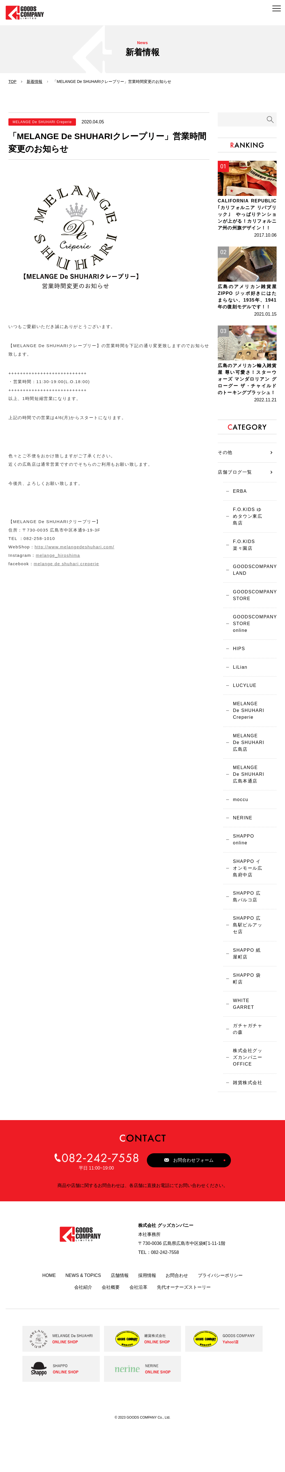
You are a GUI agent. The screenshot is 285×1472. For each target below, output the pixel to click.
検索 (270, 119)
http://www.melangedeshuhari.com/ (74, 546)
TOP (12, 81)
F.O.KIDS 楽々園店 (247, 576)
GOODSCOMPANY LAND (252, 602)
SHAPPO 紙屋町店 (246, 992)
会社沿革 (138, 1332)
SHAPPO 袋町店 (246, 1018)
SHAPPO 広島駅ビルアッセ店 (247, 965)
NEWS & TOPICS (83, 1321)
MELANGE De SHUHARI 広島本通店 (247, 810)
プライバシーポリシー (220, 1321)
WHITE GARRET (241, 1044)
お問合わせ (177, 1321)
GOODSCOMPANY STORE (252, 628)
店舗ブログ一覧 (235, 506)
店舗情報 (120, 1321)
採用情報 (147, 1321)
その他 (225, 487)
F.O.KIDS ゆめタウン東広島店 (247, 549)
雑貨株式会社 (245, 1127)
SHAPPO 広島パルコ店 (246, 939)
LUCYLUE (242, 717)
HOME (49, 1321)
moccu (238, 836)
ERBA (237, 526)
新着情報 (34, 81)
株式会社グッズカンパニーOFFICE (247, 1101)
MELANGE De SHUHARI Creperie (246, 744)
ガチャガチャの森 (247, 1071)
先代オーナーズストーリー (184, 1332)
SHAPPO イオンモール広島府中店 (247, 909)
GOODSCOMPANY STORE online (252, 655)
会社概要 (111, 1332)
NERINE (240, 856)
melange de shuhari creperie (66, 563)
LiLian (237, 697)
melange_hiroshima (58, 555)
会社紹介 (83, 1332)
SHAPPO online (241, 879)
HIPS (236, 678)
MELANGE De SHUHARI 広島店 (247, 777)
